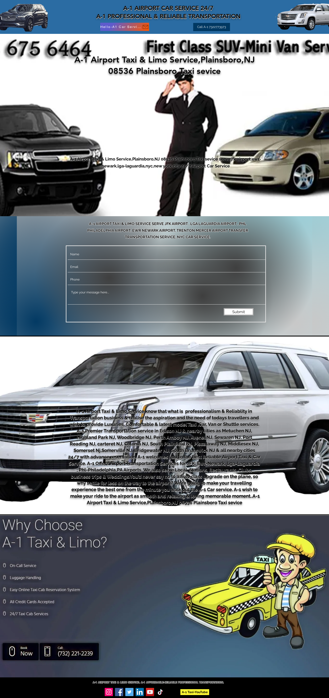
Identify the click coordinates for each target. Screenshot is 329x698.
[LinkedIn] (140, 692)
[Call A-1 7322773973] (211, 27)
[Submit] (239, 311)
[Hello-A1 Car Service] (124, 27)
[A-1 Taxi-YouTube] (194, 692)
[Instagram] (109, 692)
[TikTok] (160, 692)
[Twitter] (129, 692)
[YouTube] (150, 692)
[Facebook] (119, 692)
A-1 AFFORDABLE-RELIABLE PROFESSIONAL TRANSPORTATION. (182, 682)
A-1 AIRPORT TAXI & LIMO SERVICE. (117, 682)
